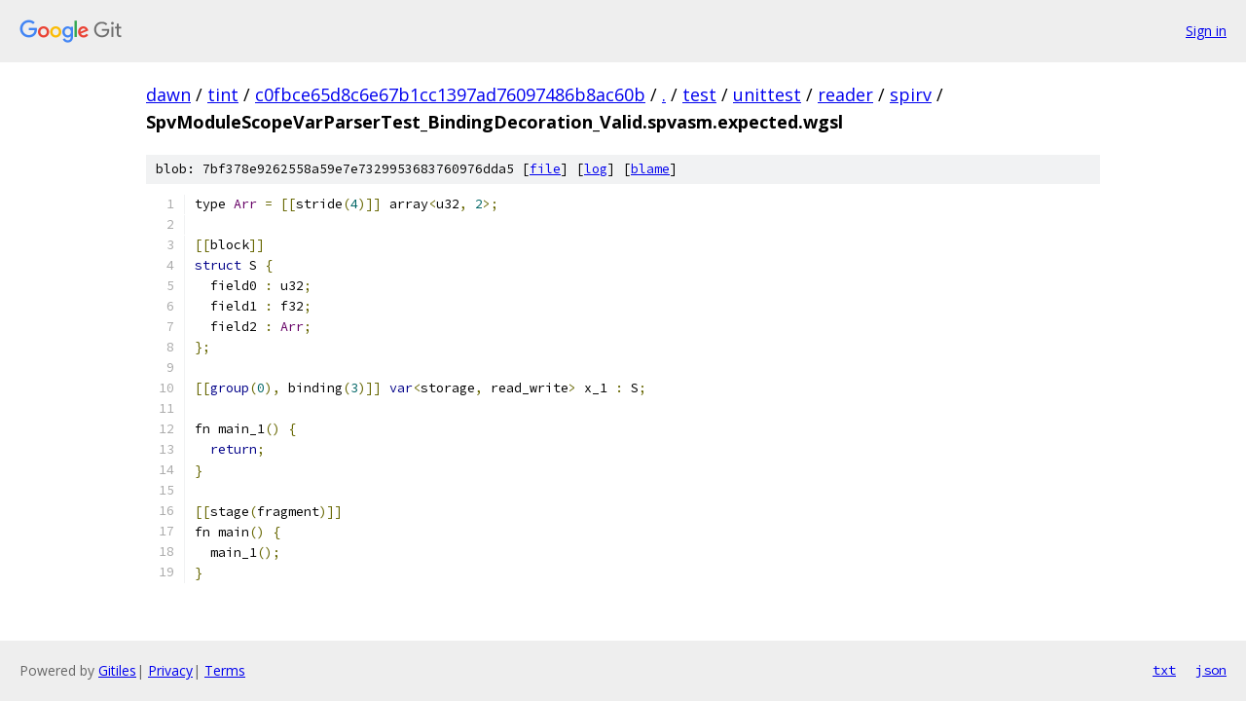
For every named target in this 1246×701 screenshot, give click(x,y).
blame (650, 169)
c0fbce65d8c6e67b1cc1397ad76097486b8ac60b (450, 94)
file (545, 169)
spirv (911, 94)
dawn (168, 94)
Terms (224, 670)
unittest (767, 94)
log (595, 169)
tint (222, 94)
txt (1164, 670)
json (1211, 670)
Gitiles (117, 670)
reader (845, 94)
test (699, 94)
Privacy (170, 670)
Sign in (1206, 30)
